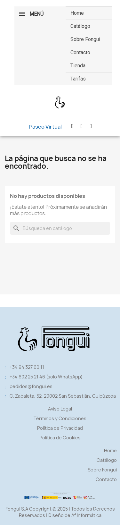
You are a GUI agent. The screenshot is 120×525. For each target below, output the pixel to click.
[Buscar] (60, 228)
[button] (45, 126)
